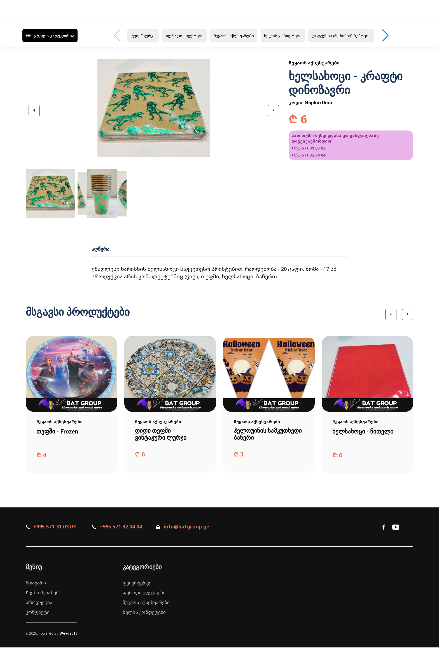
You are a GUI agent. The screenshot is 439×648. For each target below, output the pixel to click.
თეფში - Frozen (58, 431)
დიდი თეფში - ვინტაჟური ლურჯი (161, 434)
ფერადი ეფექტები (185, 35)
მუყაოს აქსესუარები (234, 35)
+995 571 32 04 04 (308, 155)
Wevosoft (68, 633)
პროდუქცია (39, 603)
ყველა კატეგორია (50, 35)
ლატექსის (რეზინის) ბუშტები (341, 35)
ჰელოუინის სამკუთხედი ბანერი (263, 434)
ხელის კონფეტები (283, 35)
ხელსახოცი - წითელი (364, 431)
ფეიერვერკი (143, 35)
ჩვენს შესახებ (42, 593)
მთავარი (36, 583)
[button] (34, 110)
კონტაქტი (38, 612)
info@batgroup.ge (186, 527)
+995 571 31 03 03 (308, 148)
